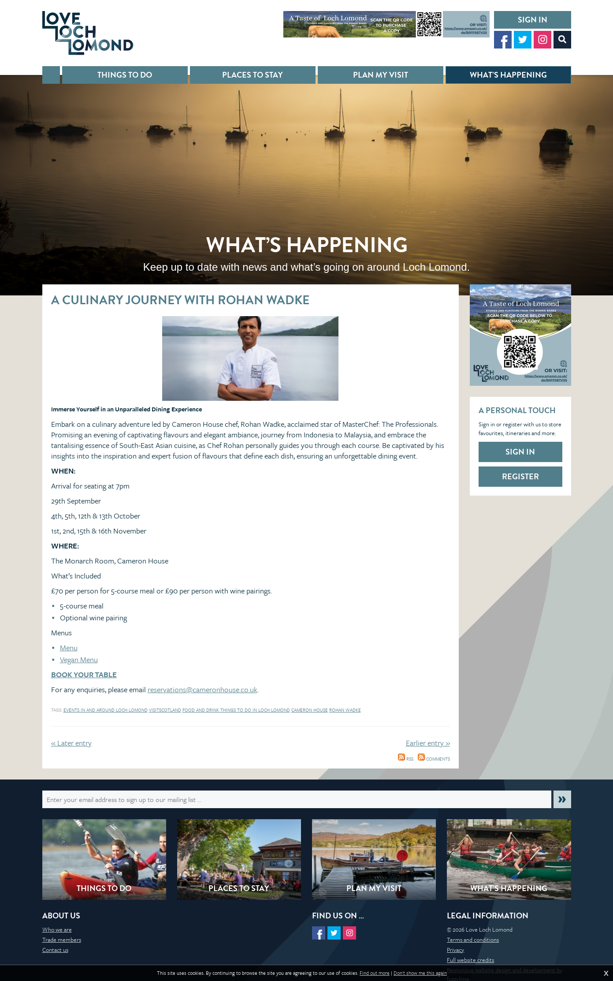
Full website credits (470, 959)
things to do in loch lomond (255, 709)
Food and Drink (201, 709)
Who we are (57, 929)
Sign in (532, 20)
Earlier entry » (428, 743)
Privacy (455, 949)
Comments (434, 758)
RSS (405, 758)
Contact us (55, 949)
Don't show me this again (420, 973)
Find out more (375, 973)
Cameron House (309, 709)
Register (520, 476)
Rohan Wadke (345, 709)
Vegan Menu (79, 659)
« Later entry (71, 743)
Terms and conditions (473, 939)
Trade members (61, 939)
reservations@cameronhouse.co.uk (202, 689)
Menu (69, 647)
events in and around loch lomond (105, 709)
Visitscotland (165, 709)
